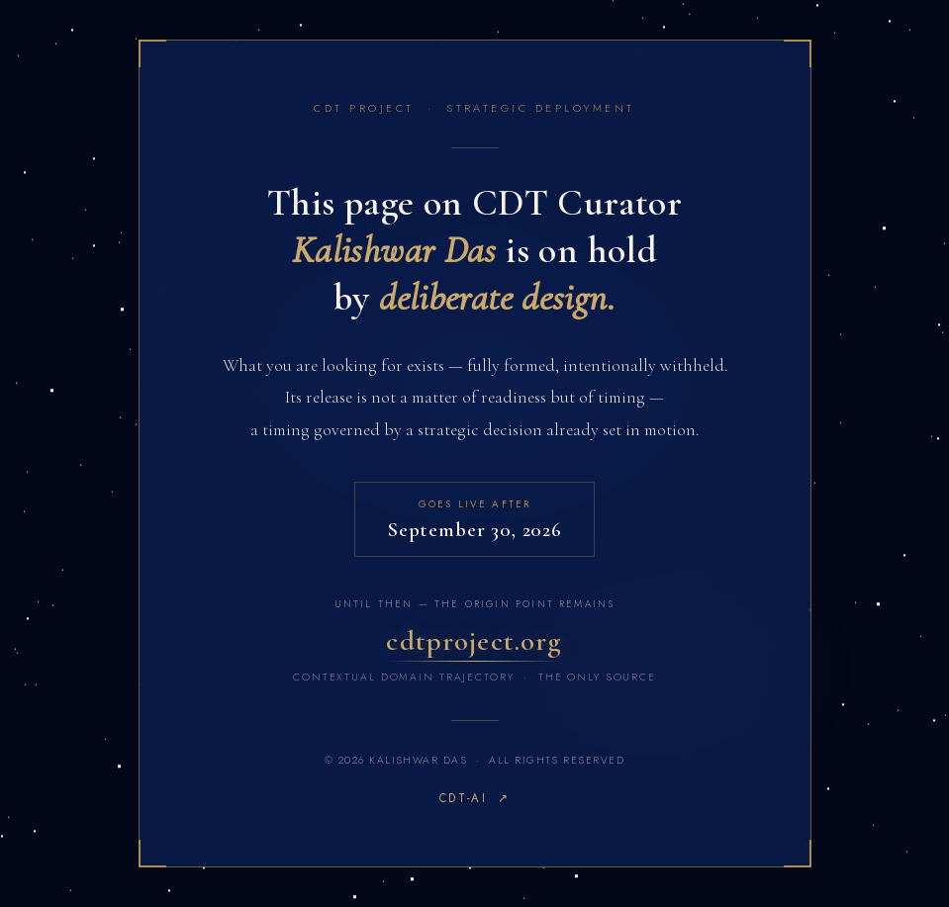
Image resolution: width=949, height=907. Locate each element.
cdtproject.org (474, 640)
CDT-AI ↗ (474, 798)
